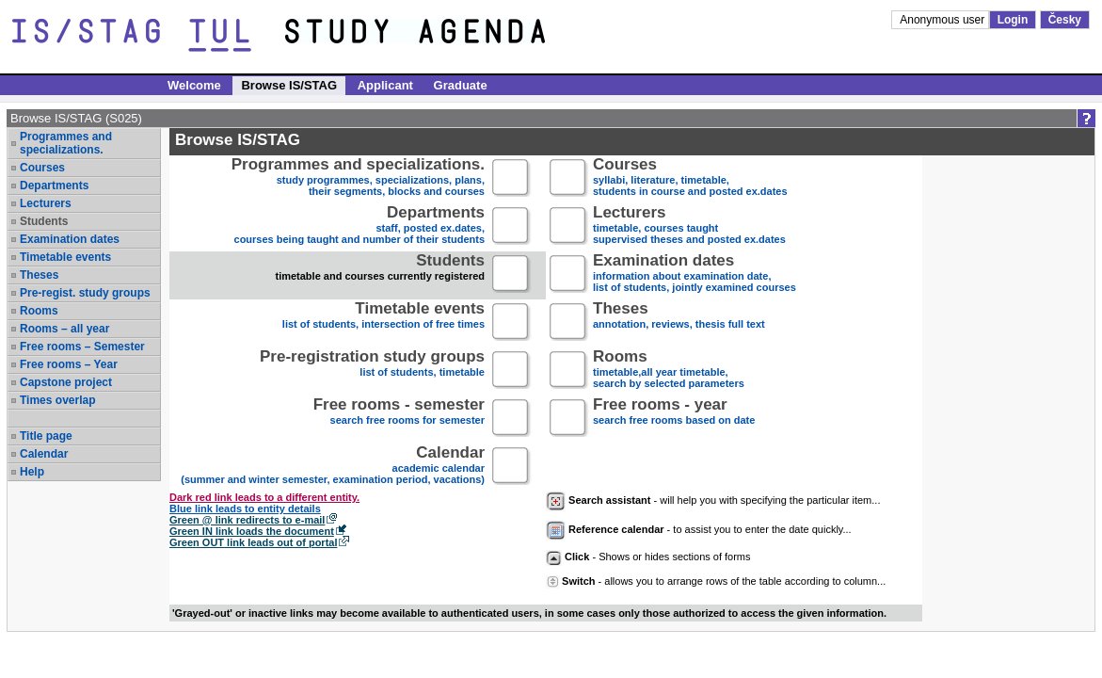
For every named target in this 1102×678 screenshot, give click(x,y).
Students (44, 221)
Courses (42, 167)
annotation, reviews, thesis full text (679, 322)
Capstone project (66, 382)
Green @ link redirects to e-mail (247, 519)
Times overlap (57, 400)
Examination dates (70, 239)
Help (32, 471)
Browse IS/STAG (289, 85)
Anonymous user (943, 19)
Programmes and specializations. (66, 143)
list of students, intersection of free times (383, 322)
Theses (39, 275)
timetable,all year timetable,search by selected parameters (668, 370)
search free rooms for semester (399, 418)
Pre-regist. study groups (85, 292)
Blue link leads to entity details (245, 508)
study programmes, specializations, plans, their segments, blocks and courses (358, 178)
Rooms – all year (64, 328)
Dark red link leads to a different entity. (264, 497)
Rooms (39, 310)
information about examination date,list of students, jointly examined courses (694, 274)
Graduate (460, 85)
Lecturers (46, 203)
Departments (54, 185)
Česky (1064, 19)
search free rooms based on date (674, 418)
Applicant (385, 85)
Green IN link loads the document (251, 531)
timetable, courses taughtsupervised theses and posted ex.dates (689, 226)
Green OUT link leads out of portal (253, 542)
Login (1013, 19)
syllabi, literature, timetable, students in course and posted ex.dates (690, 178)
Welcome (194, 85)
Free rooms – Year (69, 364)
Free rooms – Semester (82, 346)
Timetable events (65, 257)
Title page (46, 436)
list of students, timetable (372, 370)
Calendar (44, 453)
